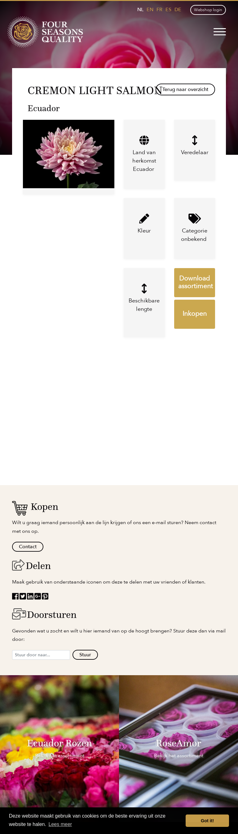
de (177, 9)
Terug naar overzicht (185, 89)
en (150, 9)
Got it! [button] (207, 820)
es (168, 9)
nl (140, 9)
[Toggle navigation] (220, 32)
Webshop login (208, 10)
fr (159, 9)
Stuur (85, 654)
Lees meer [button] (60, 824)
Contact (28, 546)
